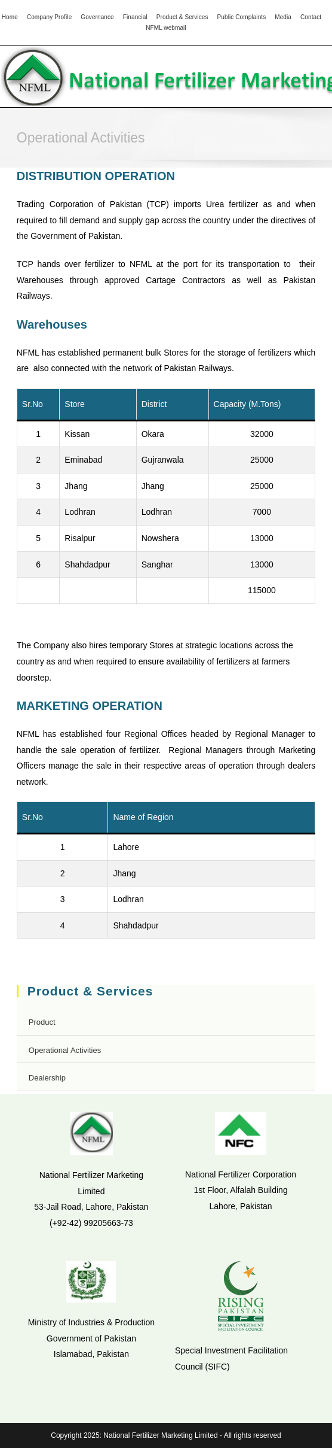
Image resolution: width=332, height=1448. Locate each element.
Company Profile (49, 17)
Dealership (47, 1077)
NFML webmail (166, 28)
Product (42, 1022)
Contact (310, 17)
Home (10, 17)
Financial (135, 17)
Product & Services (182, 17)
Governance (97, 17)
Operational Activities (65, 1050)
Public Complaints (241, 17)
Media (283, 17)
